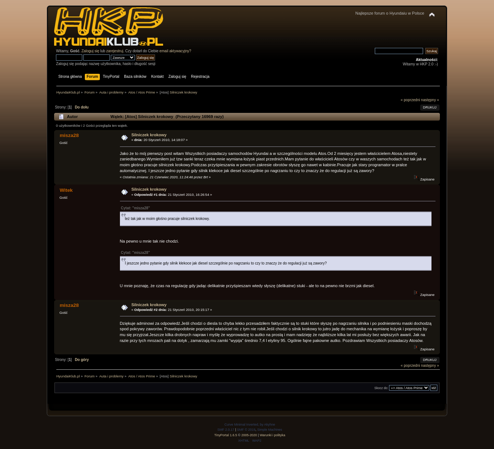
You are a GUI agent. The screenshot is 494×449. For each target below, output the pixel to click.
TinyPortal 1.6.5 (225, 435)
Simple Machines (269, 429)
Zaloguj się (90, 51)
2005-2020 (249, 435)
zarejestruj (114, 51)
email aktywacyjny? (175, 51)
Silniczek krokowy (148, 135)
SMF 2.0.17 (225, 429)
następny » (430, 100)
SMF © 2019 (246, 429)
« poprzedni (410, 100)
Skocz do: (381, 388)
